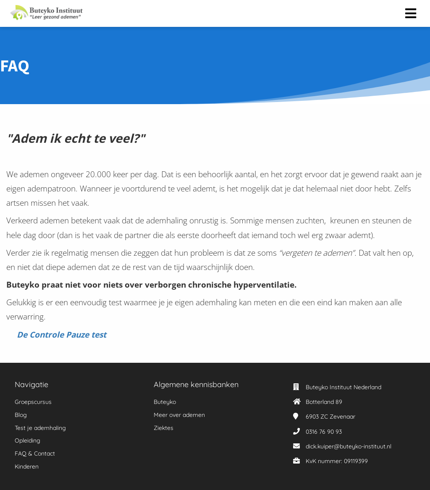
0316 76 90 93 (324, 431)
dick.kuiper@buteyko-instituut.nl (348, 446)
